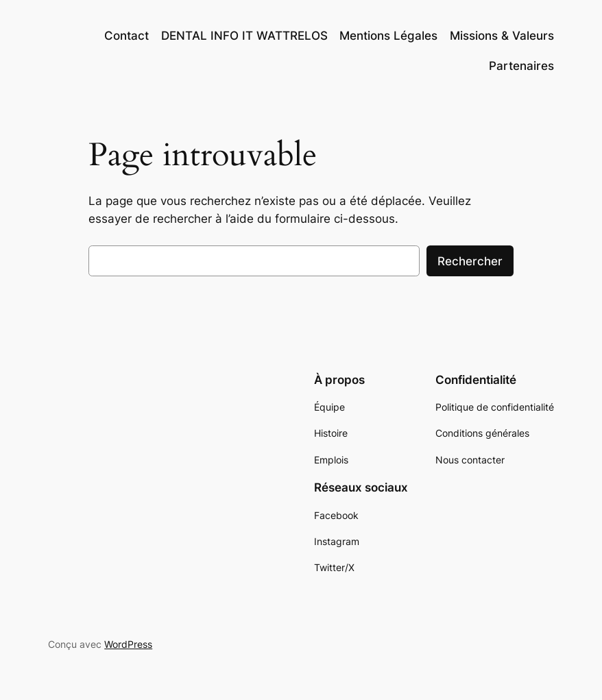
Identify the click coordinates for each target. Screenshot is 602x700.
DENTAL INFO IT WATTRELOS (244, 36)
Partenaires (521, 66)
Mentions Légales (388, 36)
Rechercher (470, 261)
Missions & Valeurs (502, 36)
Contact (126, 36)
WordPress (128, 644)
